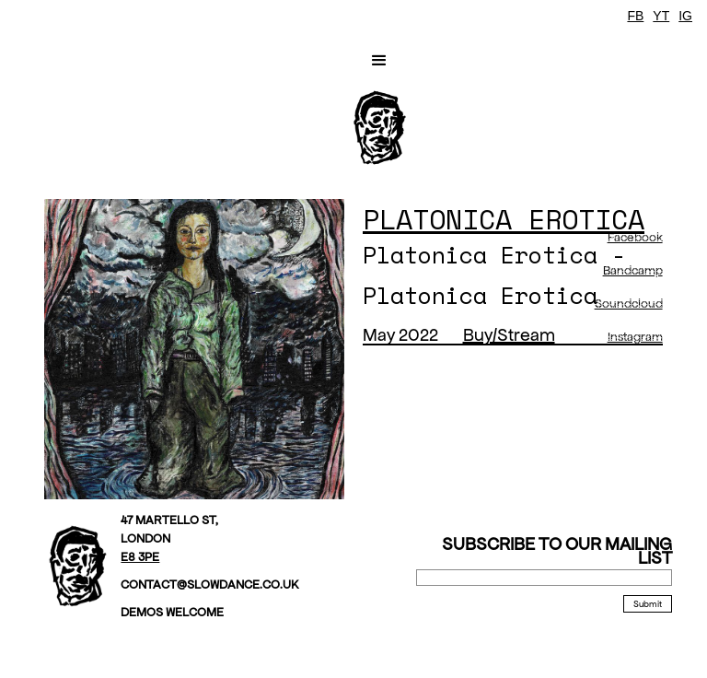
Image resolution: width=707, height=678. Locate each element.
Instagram (635, 337)
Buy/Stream (509, 334)
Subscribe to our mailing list (557, 551)
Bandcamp (633, 270)
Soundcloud (629, 303)
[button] (379, 60)
